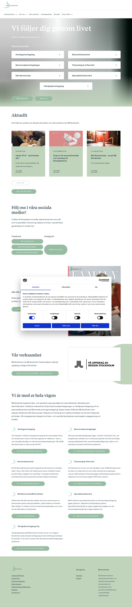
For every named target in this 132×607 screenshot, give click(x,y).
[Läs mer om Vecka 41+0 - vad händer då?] (28, 138)
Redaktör (14, 590)
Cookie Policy (16, 578)
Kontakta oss (16, 593)
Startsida (79, 576)
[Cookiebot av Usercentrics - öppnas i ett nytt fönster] (100, 280)
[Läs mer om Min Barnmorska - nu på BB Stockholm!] (103, 138)
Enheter (78, 578)
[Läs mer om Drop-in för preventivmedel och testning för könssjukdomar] (66, 138)
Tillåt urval (66, 326)
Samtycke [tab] (35, 287)
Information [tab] (66, 287)
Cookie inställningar (18, 576)
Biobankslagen (16, 584)
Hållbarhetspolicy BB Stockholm (22, 587)
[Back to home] (13, 5)
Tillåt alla (95, 326)
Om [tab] (96, 287)
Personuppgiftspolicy (18, 581)
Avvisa (37, 326)
